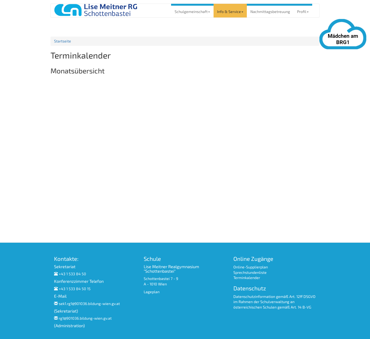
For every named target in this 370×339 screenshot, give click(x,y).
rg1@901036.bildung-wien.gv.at (85, 318)
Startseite (62, 41)
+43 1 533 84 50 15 (75, 288)
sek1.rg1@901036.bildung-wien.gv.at (89, 303)
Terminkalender (246, 277)
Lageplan (152, 291)
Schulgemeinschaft (192, 11)
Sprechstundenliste (250, 272)
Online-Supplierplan (250, 267)
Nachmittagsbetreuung (270, 11)
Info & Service (230, 11)
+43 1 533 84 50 (72, 273)
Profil (303, 11)
